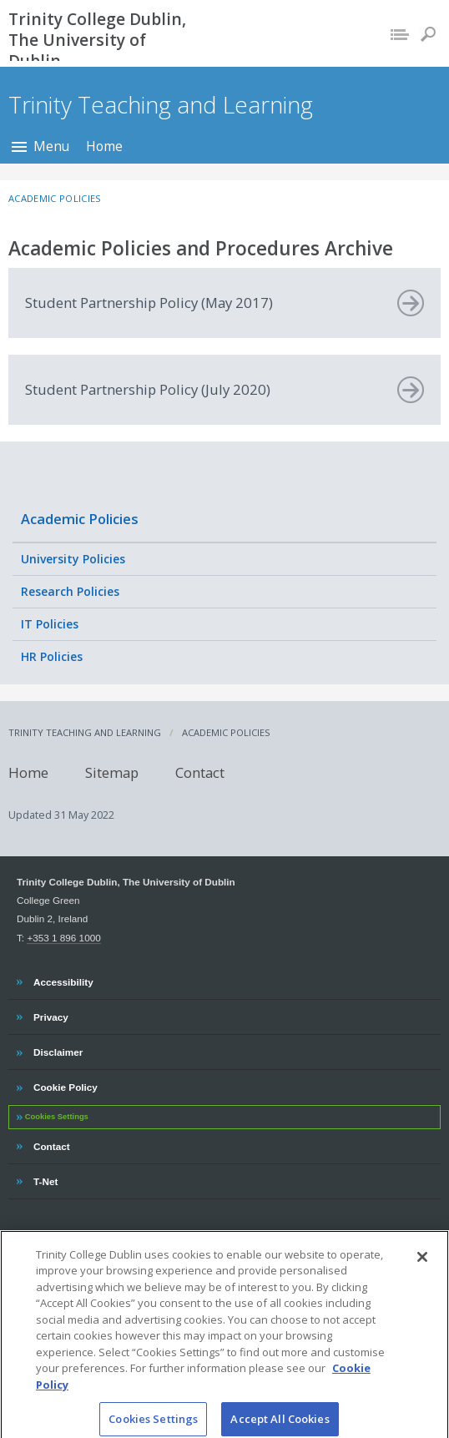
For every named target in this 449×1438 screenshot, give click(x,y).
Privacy (50, 1014)
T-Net (47, 1179)
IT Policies (49, 624)
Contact (199, 772)
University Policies (73, 559)
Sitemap (112, 772)
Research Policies (70, 591)
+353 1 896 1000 (63, 937)
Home (104, 146)
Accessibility (63, 979)
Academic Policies (80, 518)
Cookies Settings (56, 1117)
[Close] (422, 1271)
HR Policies (52, 656)
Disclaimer (58, 1049)
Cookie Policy (65, 1084)
